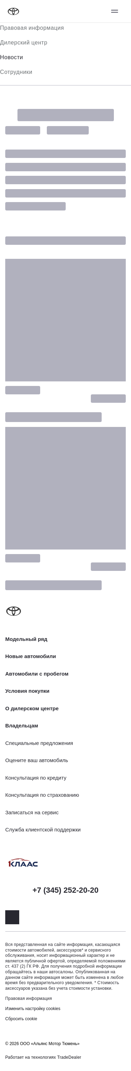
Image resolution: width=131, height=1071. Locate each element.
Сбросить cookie (21, 1018)
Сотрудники (16, 72)
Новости (11, 57)
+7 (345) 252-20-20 (65, 890)
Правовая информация (32, 28)
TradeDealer (69, 1057)
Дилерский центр (24, 43)
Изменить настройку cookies (32, 1008)
